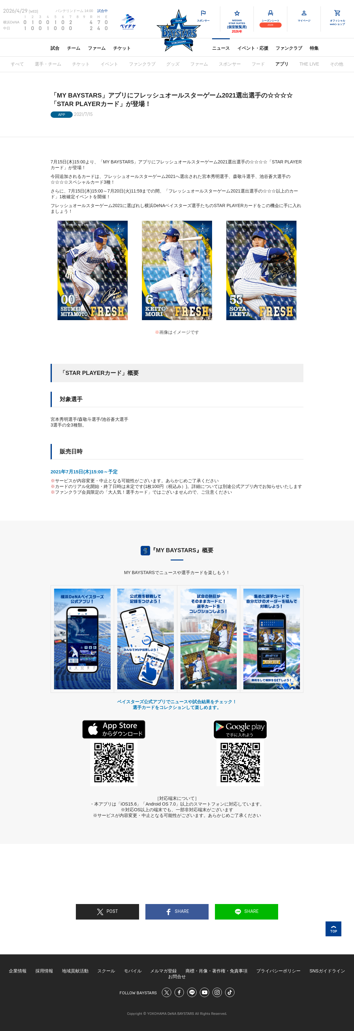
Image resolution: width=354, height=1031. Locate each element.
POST (107, 912)
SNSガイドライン (327, 970)
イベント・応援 (252, 48)
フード (258, 63)
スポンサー (230, 63)
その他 (336, 63)
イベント (109, 63)
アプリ (282, 63)
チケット (122, 48)
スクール (106, 970)
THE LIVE (309, 63)
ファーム (97, 48)
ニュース (221, 48)
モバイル (133, 970)
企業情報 (18, 970)
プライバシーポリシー (278, 970)
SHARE (177, 912)
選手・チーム (48, 63)
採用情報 (44, 970)
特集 (314, 48)
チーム (73, 48)
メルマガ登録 (163, 970)
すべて (17, 63)
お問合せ (177, 976)
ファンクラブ (289, 48)
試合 (55, 48)
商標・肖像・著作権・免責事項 (216, 970)
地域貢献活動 (75, 970)
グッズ (173, 63)
